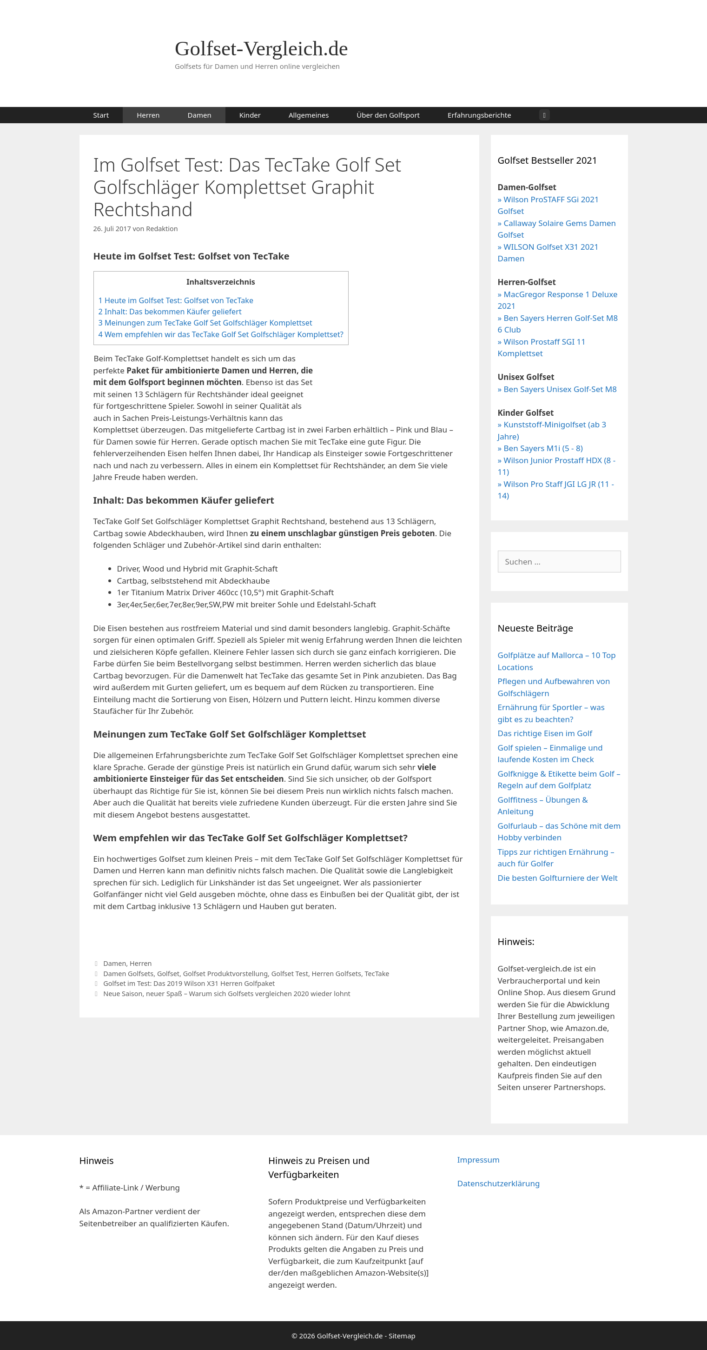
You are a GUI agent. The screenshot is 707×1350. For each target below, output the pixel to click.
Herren (148, 115)
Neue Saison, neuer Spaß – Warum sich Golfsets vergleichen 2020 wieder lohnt (226, 993)
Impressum (478, 1159)
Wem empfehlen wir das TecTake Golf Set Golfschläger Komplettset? (221, 334)
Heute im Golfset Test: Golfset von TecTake (176, 300)
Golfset (168, 973)
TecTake (377, 973)
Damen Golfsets (128, 973)
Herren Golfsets (336, 973)
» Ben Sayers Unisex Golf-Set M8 (557, 389)
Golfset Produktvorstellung (225, 973)
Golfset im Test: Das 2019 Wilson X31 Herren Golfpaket (189, 983)
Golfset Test (289, 973)
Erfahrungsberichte (479, 115)
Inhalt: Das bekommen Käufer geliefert (170, 311)
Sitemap (402, 1335)
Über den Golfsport (388, 115)
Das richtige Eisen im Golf (545, 733)
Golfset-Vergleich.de (261, 48)
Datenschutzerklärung (498, 1183)
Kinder (250, 115)
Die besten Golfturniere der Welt (558, 877)
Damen (199, 115)
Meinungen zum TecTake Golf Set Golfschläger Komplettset (205, 323)
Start (101, 115)
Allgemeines (309, 115)
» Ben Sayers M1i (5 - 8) (540, 448)
